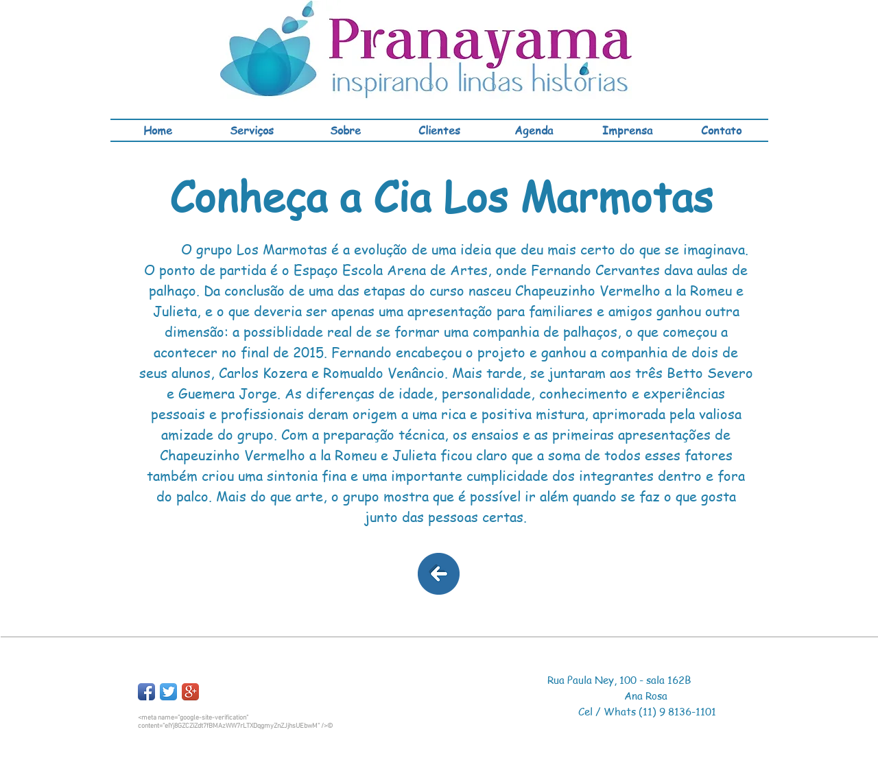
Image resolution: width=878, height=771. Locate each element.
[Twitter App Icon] (168, 691)
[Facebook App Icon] (146, 691)
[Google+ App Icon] (190, 691)
